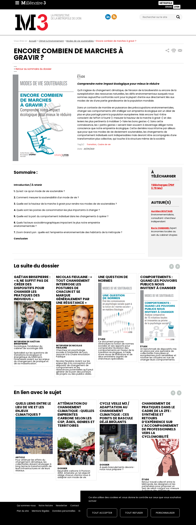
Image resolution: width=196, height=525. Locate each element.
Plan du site (23, 511)
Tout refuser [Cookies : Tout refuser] (134, 513)
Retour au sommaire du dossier (33, 69)
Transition (91, 144)
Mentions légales (40, 511)
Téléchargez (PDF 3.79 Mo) (162, 186)
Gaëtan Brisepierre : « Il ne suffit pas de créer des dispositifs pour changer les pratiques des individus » (32, 288)
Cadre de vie (104, 144)
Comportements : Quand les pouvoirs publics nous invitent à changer (158, 282)
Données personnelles (63, 511)
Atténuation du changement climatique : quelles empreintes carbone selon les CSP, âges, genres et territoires (76, 414)
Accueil (32, 41)
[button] (167, 50)
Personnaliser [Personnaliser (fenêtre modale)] (165, 513)
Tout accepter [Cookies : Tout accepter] (102, 513)
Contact (74, 505)
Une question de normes (113, 279)
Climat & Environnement (51, 41)
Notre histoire (46, 505)
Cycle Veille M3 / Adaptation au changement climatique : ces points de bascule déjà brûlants (116, 412)
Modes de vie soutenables (80, 41)
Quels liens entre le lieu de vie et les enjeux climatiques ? (33, 409)
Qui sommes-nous (26, 505)
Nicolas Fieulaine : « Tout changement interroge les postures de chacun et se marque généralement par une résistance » (74, 290)
